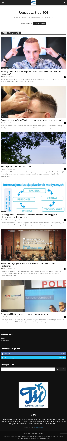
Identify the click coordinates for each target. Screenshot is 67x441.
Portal (3, 76)
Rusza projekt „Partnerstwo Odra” (16, 166)
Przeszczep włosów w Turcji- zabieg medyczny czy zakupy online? (31, 120)
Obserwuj (62, 357)
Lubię (63, 353)
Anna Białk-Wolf (5, 220)
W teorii (3, 211)
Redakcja (34, 433)
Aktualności (5, 68)
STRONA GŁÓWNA (40, 23)
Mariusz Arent (5, 317)
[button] (64, 2)
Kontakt (41, 433)
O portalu (27, 433)
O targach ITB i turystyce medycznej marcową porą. (24, 314)
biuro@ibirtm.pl (38, 428)
